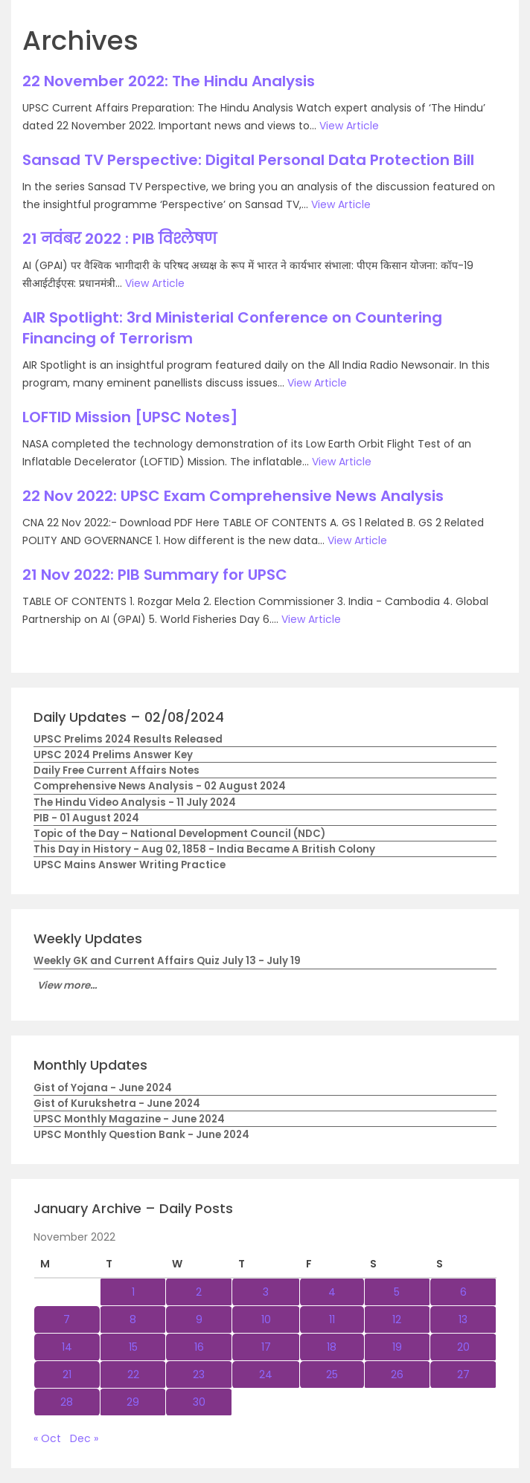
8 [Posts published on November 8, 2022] (133, 1319)
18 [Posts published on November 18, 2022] (331, 1347)
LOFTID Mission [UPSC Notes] (130, 417)
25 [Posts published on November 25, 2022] (332, 1374)
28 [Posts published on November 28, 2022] (66, 1402)
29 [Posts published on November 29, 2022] (133, 1402)
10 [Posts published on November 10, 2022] (266, 1319)
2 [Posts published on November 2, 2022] (199, 1292)
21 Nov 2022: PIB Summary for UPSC (154, 574)
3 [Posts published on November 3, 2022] (266, 1292)
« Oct (47, 1438)
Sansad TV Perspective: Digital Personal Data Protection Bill (248, 159)
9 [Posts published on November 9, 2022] (199, 1319)
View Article (349, 125)
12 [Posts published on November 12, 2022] (396, 1319)
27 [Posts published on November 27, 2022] (463, 1374)
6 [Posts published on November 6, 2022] (463, 1292)
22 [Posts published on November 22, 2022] (133, 1374)
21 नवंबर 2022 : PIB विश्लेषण (119, 238)
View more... (67, 985)
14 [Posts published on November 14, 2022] (67, 1347)
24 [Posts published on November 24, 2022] (265, 1374)
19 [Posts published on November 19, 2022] (397, 1347)
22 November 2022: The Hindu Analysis (168, 81)
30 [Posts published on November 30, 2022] (199, 1402)
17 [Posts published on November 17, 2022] (266, 1347)
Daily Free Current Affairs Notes (116, 770)
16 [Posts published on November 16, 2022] (199, 1347)
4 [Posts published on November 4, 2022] (332, 1292)
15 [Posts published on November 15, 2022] (133, 1347)
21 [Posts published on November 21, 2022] (67, 1374)
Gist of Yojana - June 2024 (102, 1088)
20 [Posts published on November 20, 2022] (463, 1347)
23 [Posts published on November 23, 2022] (199, 1374)
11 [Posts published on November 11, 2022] (332, 1319)
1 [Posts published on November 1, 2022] (133, 1292)
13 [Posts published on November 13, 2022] (463, 1319)
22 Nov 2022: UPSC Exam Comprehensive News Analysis (233, 495)
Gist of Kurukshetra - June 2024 (116, 1103)
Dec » (84, 1438)
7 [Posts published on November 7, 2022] (66, 1319)
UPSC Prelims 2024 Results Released (128, 739)
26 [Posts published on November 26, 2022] (397, 1374)
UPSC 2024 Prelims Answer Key (113, 755)
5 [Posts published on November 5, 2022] (397, 1292)
